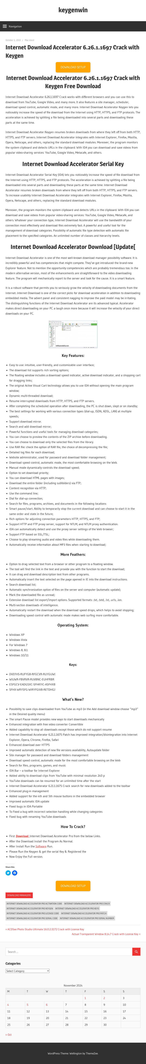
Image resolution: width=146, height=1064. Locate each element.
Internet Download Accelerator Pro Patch (83, 913)
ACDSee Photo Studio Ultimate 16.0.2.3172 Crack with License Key (45, 929)
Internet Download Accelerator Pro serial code (32, 918)
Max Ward (29, 40)
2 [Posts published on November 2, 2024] (104, 998)
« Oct (9, 1034)
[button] (73, 334)
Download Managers (19, 895)
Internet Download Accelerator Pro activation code (34, 903)
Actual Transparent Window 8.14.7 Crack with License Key (105, 934)
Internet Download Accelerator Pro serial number (87, 918)
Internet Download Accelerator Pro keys (77, 908)
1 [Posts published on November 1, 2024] (85, 998)
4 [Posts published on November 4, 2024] (8, 1004)
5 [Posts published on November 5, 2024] (27, 1004)
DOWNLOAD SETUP (73, 67)
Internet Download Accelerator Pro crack (87, 903)
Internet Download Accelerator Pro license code (33, 913)
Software (41, 846)
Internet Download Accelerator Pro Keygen (30, 908)
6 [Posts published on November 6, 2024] (47, 1004)
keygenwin (73, 10)
